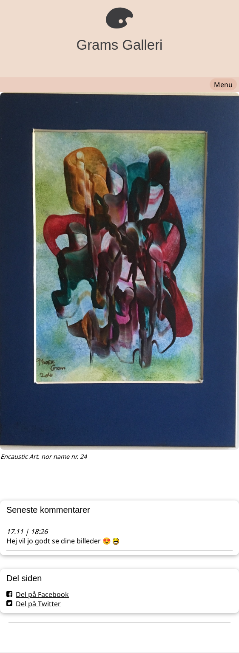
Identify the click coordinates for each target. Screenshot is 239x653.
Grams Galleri (120, 45)
